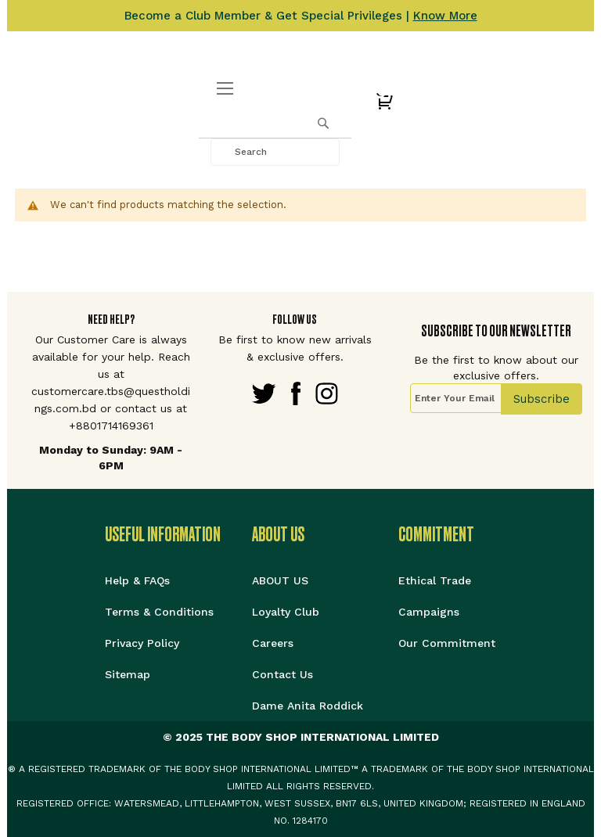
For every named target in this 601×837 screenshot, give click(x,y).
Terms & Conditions (159, 611)
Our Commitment (446, 643)
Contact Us (282, 674)
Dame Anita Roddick (307, 705)
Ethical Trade (434, 580)
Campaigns (428, 611)
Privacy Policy (142, 643)
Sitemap (127, 674)
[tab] (178, 534)
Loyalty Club (285, 611)
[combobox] (275, 152)
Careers (272, 643)
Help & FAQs (137, 580)
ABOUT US (280, 580)
